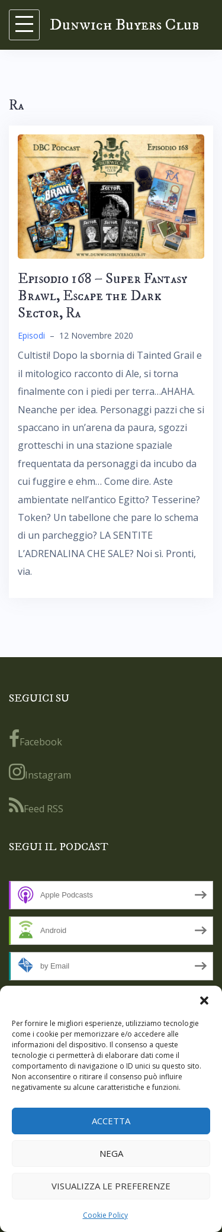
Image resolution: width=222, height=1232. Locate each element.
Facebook (35, 738)
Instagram (40, 772)
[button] (204, 1000)
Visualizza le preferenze (111, 1186)
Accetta (111, 1121)
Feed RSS (36, 805)
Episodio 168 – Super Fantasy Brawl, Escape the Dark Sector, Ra (102, 296)
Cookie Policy (105, 1215)
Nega (111, 1153)
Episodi (31, 335)
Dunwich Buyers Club (124, 24)
